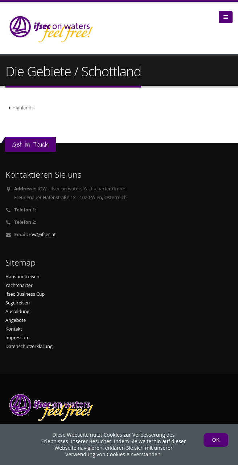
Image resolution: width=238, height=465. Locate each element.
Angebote (15, 320)
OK (215, 440)
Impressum (17, 338)
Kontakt (13, 329)
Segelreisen (17, 303)
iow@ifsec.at (42, 234)
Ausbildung (17, 311)
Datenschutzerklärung (29, 346)
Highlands (23, 108)
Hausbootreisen (22, 277)
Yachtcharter (19, 285)
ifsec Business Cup (25, 294)
